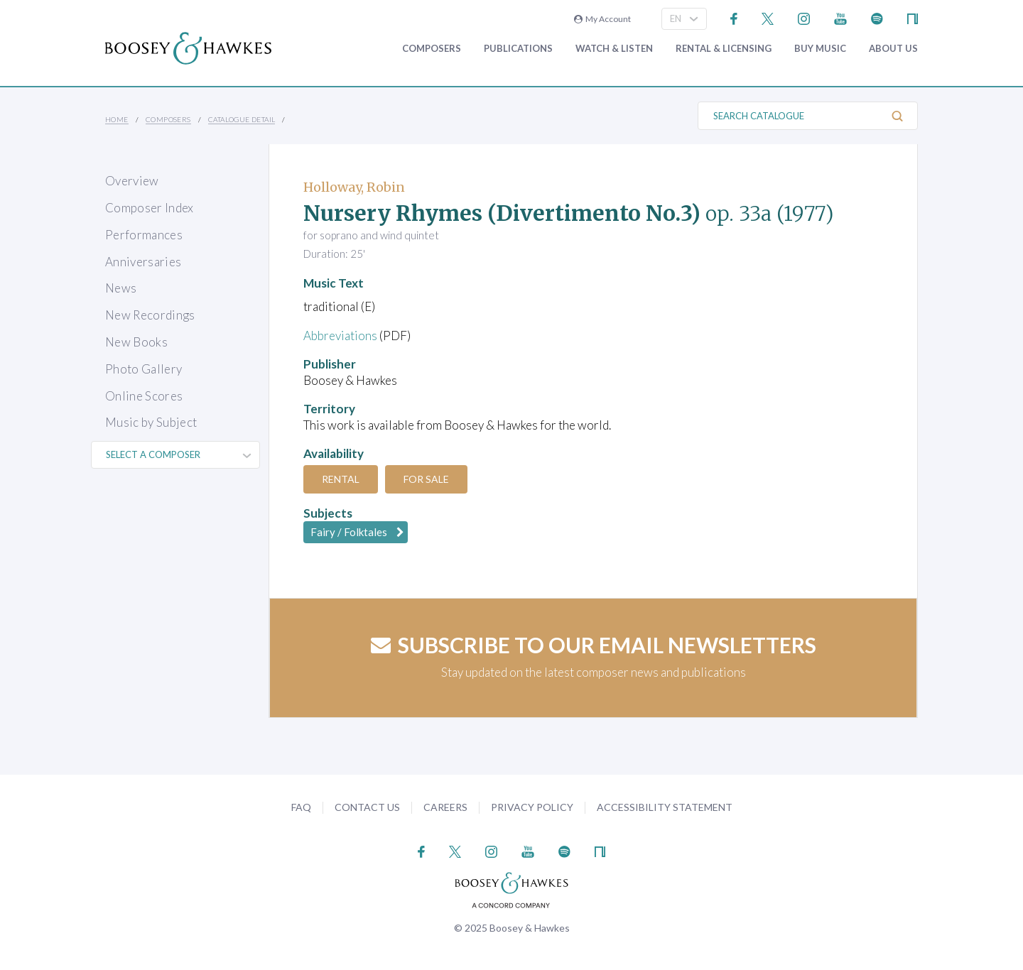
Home (117, 119)
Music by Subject (151, 422)
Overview (132, 180)
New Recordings (150, 314)
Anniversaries (143, 261)
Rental (340, 479)
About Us (893, 48)
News (120, 287)
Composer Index (149, 207)
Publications (518, 48)
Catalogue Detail (241, 119)
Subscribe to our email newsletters (593, 645)
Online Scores (144, 395)
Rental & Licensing (724, 48)
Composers (431, 48)
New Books (136, 341)
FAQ (301, 807)
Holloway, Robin (354, 187)
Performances (144, 234)
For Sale (426, 479)
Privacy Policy (532, 807)
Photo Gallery (143, 368)
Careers (445, 807)
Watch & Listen (614, 48)
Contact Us (367, 807)
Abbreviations (340, 335)
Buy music (820, 48)
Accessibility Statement (664, 807)
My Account (602, 18)
